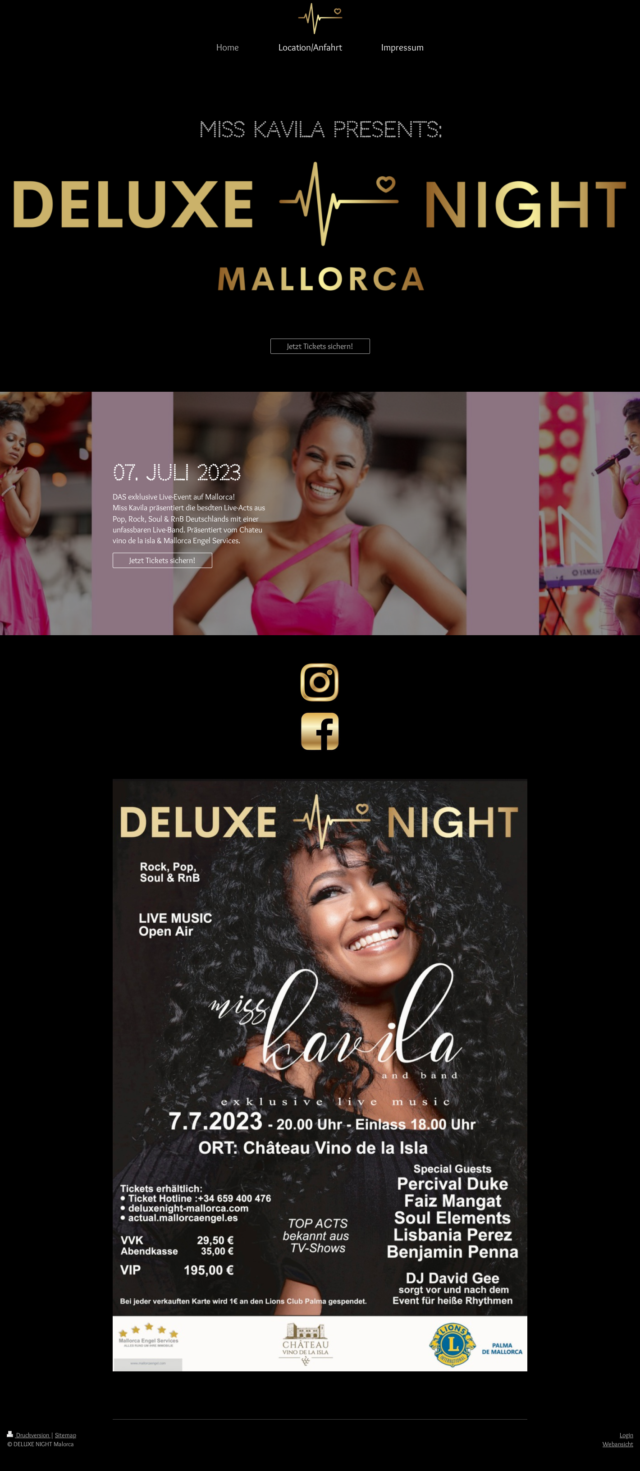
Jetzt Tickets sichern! (320, 346)
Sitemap (65, 1435)
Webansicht (618, 1444)
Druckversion (28, 1435)
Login (626, 1435)
